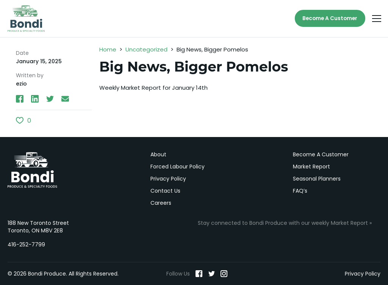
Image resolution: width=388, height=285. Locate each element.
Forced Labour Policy (177, 166)
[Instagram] (224, 273)
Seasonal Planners (317, 178)
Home (107, 50)
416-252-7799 (26, 244)
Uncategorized (146, 50)
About (158, 154)
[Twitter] (211, 273)
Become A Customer (328, 19)
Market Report (311, 166)
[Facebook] (199, 273)
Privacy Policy (168, 178)
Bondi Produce (32, 170)
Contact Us (165, 191)
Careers (160, 203)
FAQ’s (300, 191)
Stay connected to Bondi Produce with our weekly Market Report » (285, 223)
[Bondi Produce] (26, 19)
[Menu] (376, 19)
